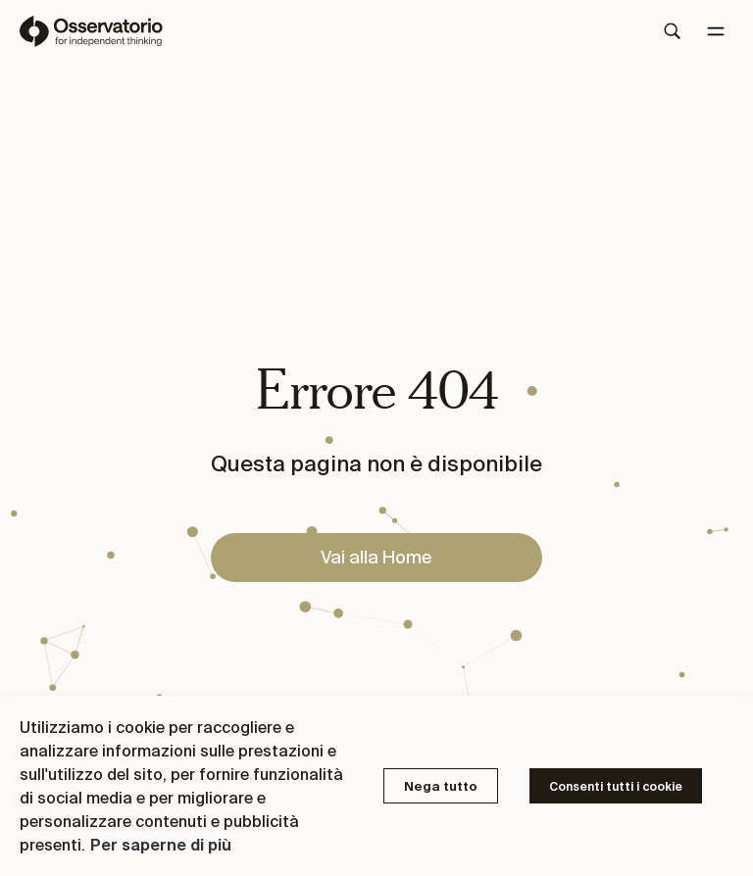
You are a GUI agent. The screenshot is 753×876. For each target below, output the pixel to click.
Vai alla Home (376, 557)
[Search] (672, 31)
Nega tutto (440, 786)
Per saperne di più (160, 844)
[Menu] (715, 31)
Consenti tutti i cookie (615, 786)
